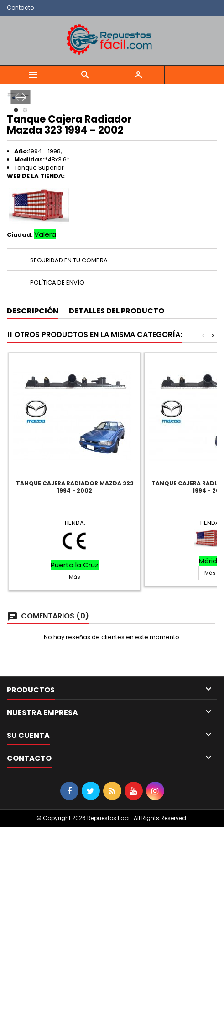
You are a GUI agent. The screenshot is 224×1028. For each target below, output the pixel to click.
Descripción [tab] (32, 512)
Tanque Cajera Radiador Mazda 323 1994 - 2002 (75, 688)
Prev (20, 197)
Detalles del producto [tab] (116, 512)
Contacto (20, 7)
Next (204, 197)
